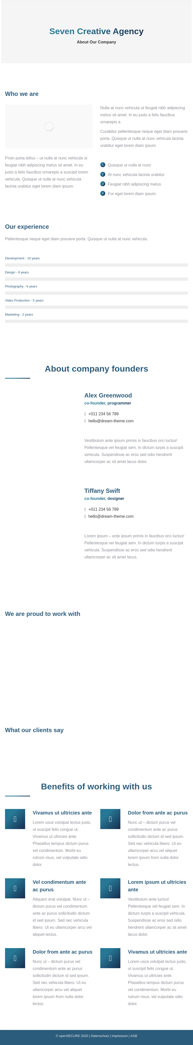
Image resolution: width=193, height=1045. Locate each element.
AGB (133, 1036)
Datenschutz (100, 1036)
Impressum (120, 1036)
